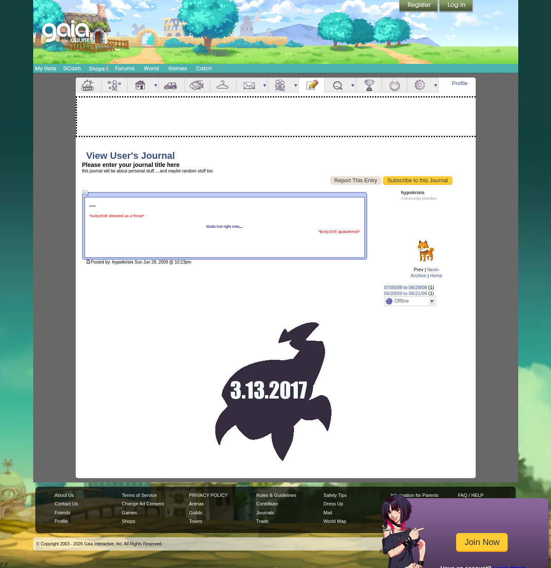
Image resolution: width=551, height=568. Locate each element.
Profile (460, 83)
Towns (195, 521)
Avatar (114, 85)
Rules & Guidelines (276, 495)
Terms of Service (139, 495)
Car (171, 85)
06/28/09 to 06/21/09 (405, 293)
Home (436, 275)
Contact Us (66, 503)
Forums (124, 68)
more (155, 85)
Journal (311, 85)
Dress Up (333, 503)
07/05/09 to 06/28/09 (405, 287)
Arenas (196, 503)
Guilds (195, 512)
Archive (418, 275)
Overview (88, 85)
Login (456, 6)
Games (177, 68)
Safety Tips (335, 495)
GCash (72, 68)
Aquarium (197, 85)
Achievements (368, 85)
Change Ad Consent (143, 503)
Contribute (267, 503)
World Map (334, 521)
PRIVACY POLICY (208, 495)
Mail (249, 85)
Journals (265, 512)
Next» (433, 269)
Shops (98, 68)
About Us (64, 495)
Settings (420, 85)
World (151, 68)
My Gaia (45, 68)
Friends (280, 85)
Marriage (394, 85)
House (140, 85)
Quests (337, 85)
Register (419, 6)
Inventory (223, 85)
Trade (262, 521)
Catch (204, 68)
